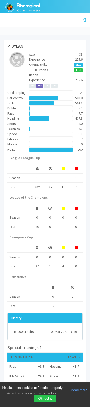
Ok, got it (45, 398)
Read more (79, 390)
